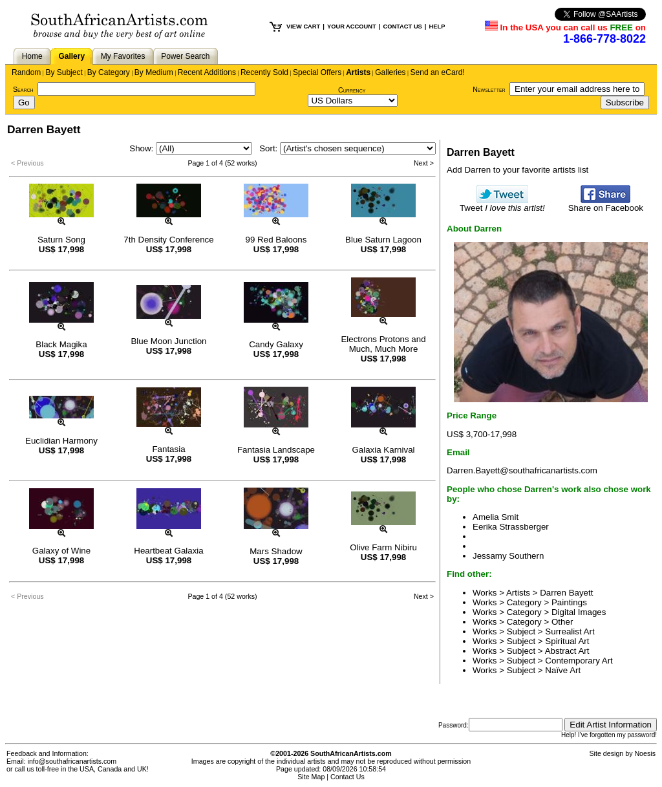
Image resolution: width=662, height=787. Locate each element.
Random (26, 72)
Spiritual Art (567, 641)
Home (32, 56)
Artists (358, 72)
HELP (437, 26)
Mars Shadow (276, 551)
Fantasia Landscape (276, 450)
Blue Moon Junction (168, 341)
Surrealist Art (569, 631)
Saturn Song (61, 239)
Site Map (311, 777)
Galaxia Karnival (383, 450)
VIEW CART (303, 26)
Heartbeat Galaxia (168, 550)
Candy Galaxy (276, 344)
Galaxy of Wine (61, 550)
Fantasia (168, 449)
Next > (424, 163)
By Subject (63, 72)
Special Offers (317, 72)
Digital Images (578, 612)
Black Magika (61, 344)
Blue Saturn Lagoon (383, 239)
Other (562, 622)
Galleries (390, 72)
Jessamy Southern (508, 556)
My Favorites (123, 56)
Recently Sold (264, 72)
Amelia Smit (495, 517)
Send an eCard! (438, 72)
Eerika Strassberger (511, 527)
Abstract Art (567, 651)
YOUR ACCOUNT (351, 26)
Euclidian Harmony (61, 441)
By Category (108, 72)
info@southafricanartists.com (72, 761)
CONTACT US (402, 26)
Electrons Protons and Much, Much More (383, 344)
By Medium (153, 72)
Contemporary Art (578, 660)
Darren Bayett (566, 593)
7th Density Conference (168, 239)
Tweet (502, 204)
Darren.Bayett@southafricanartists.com (522, 470)
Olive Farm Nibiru (383, 547)
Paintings (569, 602)
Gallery (71, 56)
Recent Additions (207, 72)
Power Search (185, 56)
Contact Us (347, 777)
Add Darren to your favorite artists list (517, 170)
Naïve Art (563, 670)
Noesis (645, 753)
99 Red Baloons (276, 239)
